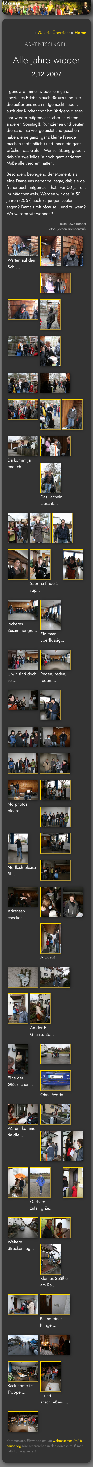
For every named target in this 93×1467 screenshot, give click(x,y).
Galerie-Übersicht (54, 33)
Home (80, 33)
